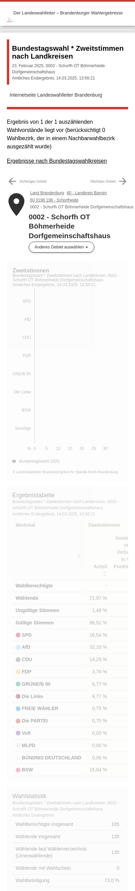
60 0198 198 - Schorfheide (54, 200)
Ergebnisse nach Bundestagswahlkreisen (57, 161)
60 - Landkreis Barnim (87, 193)
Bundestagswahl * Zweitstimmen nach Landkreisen (68, 52)
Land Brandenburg (47, 193)
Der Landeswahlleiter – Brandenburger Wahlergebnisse (68, 12)
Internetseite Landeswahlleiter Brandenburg (56, 95)
